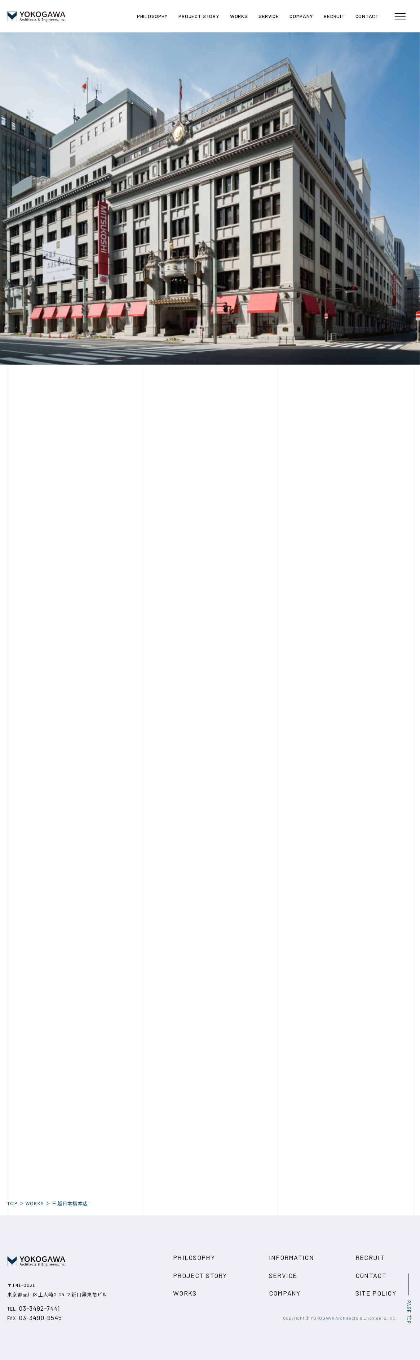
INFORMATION (291, 1257)
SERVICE (283, 1275)
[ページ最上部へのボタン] (408, 1299)
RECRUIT (370, 1257)
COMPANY (285, 1293)
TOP (12, 1203)
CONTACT (370, 1275)
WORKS (35, 1203)
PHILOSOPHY (194, 1257)
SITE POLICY (376, 1293)
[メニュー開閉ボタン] (400, 16)
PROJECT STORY (200, 1275)
